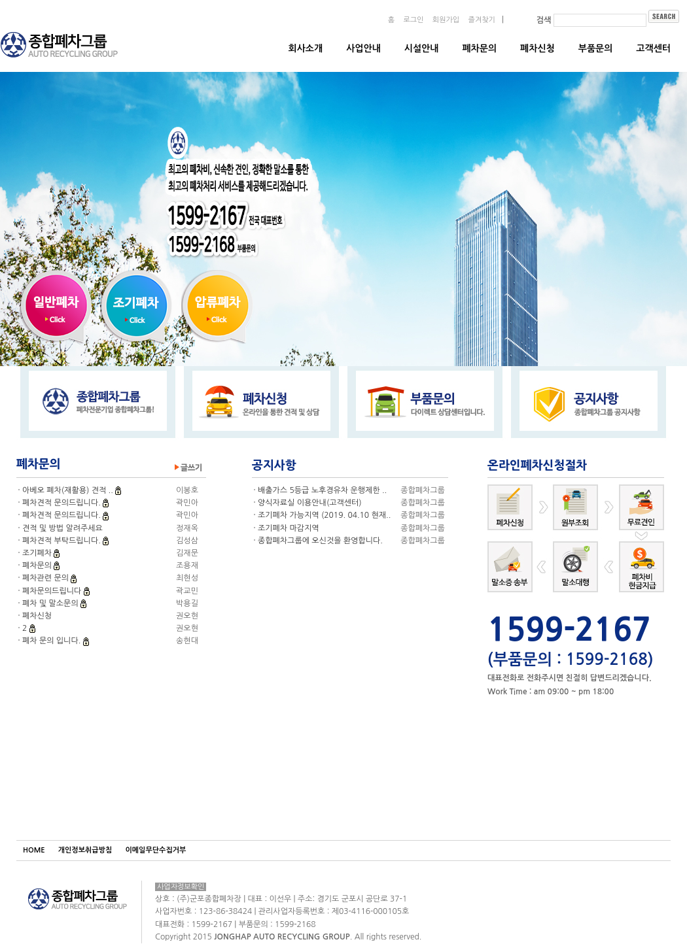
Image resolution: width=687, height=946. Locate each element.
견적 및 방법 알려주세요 (62, 528)
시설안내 (421, 48)
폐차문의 (479, 48)
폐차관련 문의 (46, 578)
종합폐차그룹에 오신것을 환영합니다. (320, 541)
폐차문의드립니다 (53, 591)
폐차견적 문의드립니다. (62, 503)
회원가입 (445, 20)
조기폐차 (38, 553)
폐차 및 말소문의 (51, 603)
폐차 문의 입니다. (52, 641)
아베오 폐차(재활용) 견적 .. (68, 490)
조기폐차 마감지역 (288, 528)
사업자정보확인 (180, 886)
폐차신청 (537, 48)
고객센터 (653, 48)
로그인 (413, 20)
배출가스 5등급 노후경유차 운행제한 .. (322, 490)
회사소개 (306, 48)
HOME (34, 850)
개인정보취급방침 (85, 850)
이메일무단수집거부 (155, 850)
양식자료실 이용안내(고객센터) (310, 503)
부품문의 (595, 48)
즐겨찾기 (481, 20)
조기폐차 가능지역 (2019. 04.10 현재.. (324, 515)
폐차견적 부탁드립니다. (62, 541)
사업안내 (363, 48)
